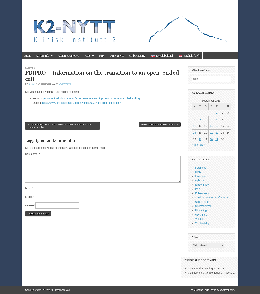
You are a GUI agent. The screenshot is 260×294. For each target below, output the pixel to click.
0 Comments (65, 83)
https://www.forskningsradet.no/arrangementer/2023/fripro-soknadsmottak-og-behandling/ (90, 98)
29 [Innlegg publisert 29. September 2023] (216, 139)
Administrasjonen (68, 55)
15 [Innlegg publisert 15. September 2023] (216, 126)
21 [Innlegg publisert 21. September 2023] (211, 132)
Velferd (199, 218)
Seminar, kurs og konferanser (211, 197)
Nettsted (30, 205)
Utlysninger (201, 214)
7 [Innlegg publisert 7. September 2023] (211, 119)
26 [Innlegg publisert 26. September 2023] (200, 139)
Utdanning (201, 210)
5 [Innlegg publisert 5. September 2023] (200, 119)
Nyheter (30, 68)
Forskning (200, 167)
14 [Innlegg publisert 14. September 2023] (211, 126)
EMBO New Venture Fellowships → (159, 124)
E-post (29, 196)
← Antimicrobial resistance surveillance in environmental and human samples (59, 126)
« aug (195, 144)
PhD (101, 55)
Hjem (27, 55)
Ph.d (197, 189)
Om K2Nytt (117, 55)
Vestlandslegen (203, 223)
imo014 (31, 83)
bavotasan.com (227, 290)
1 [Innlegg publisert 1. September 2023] (217, 112)
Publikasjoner (202, 193)
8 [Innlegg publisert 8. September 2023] (217, 119)
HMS (87, 55)
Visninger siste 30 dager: (202, 268)
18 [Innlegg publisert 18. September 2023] (194, 132)
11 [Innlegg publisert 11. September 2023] (194, 126)
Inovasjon (200, 176)
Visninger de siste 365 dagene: (205, 272)
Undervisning (137, 55)
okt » (202, 144)
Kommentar (32, 154)
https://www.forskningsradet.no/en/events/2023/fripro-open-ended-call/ (81, 102)
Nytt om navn (202, 184)
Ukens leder (202, 201)
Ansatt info (42, 55)
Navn (29, 188)
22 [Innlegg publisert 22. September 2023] (216, 132)
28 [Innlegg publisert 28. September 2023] (211, 139)
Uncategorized (203, 206)
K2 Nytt (46, 290)
